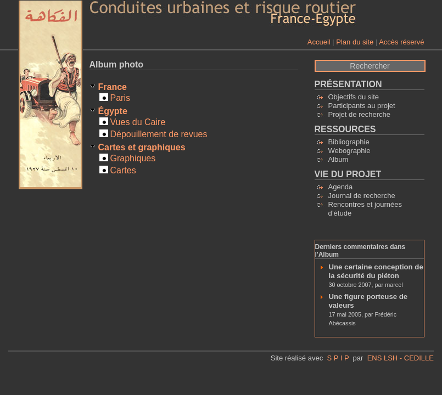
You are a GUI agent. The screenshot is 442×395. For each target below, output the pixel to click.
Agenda (340, 187)
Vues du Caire (138, 122)
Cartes (123, 170)
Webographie (349, 150)
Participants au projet (361, 105)
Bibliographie (349, 142)
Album (338, 159)
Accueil (319, 42)
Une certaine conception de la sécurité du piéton (376, 271)
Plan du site (354, 42)
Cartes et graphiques (142, 147)
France (112, 87)
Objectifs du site (353, 97)
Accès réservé (401, 42)
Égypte (112, 111)
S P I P (338, 358)
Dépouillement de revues (159, 134)
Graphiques (133, 158)
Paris (120, 98)
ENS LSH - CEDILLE (400, 358)
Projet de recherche (359, 114)
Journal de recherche (361, 195)
